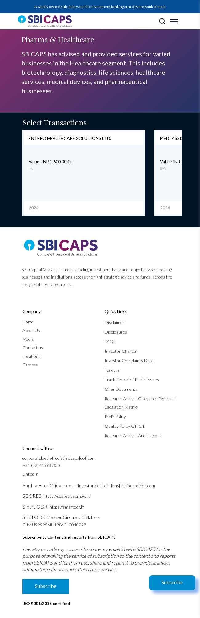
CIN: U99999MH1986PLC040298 (54, 524)
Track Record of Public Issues (132, 379)
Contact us (32, 347)
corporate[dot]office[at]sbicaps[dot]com (58, 458)
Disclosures (116, 332)
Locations (31, 356)
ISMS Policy (115, 416)
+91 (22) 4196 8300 (41, 465)
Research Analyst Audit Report (133, 435)
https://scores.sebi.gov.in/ (67, 496)
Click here (90, 517)
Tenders (112, 370)
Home (28, 321)
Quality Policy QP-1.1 (125, 426)
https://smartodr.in (67, 506)
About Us (31, 330)
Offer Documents (121, 389)
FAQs (110, 341)
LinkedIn (30, 474)
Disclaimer (114, 322)
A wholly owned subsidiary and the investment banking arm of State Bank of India (100, 6)
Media (28, 339)
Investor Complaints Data (129, 360)
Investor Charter (121, 351)
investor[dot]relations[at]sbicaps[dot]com (116, 485)
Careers (30, 364)
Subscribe (172, 582)
